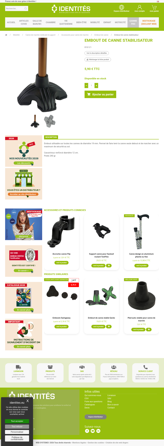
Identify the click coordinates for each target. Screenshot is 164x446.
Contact (111, 407)
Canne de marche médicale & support (40, 35)
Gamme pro (133, 22)
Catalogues (90, 404)
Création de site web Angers (117, 443)
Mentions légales (79, 443)
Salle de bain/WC (37, 22)
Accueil (11, 22)
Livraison (111, 395)
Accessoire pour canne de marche (74, 35)
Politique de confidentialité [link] (17, 438)
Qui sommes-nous (93, 395)
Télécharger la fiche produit (98, 59)
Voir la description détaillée (97, 53)
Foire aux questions (93, 401)
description (51, 137)
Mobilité (95, 22)
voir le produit (61, 263)
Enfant (107, 22)
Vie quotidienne (66, 22)
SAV (109, 398)
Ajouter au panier (100, 94)
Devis (87, 407)
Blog (109, 401)
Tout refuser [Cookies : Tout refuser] (17, 426)
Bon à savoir (113, 404)
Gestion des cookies (96, 443)
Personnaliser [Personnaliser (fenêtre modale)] (17, 432)
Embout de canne (101, 35)
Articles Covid (23, 22)
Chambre (50, 22)
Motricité (120, 22)
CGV (87, 398)
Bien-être (81, 22)
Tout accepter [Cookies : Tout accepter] (17, 421)
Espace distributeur (95, 417)
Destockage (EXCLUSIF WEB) (149, 22)
